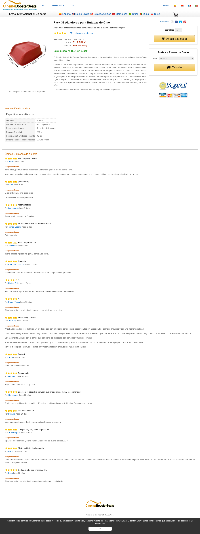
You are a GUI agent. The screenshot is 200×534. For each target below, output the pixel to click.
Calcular (174, 67)
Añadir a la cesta (174, 38)
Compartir (165, 22)
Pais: (155, 58)
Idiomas (166, 5)
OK (100, 529)
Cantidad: (169, 30)
